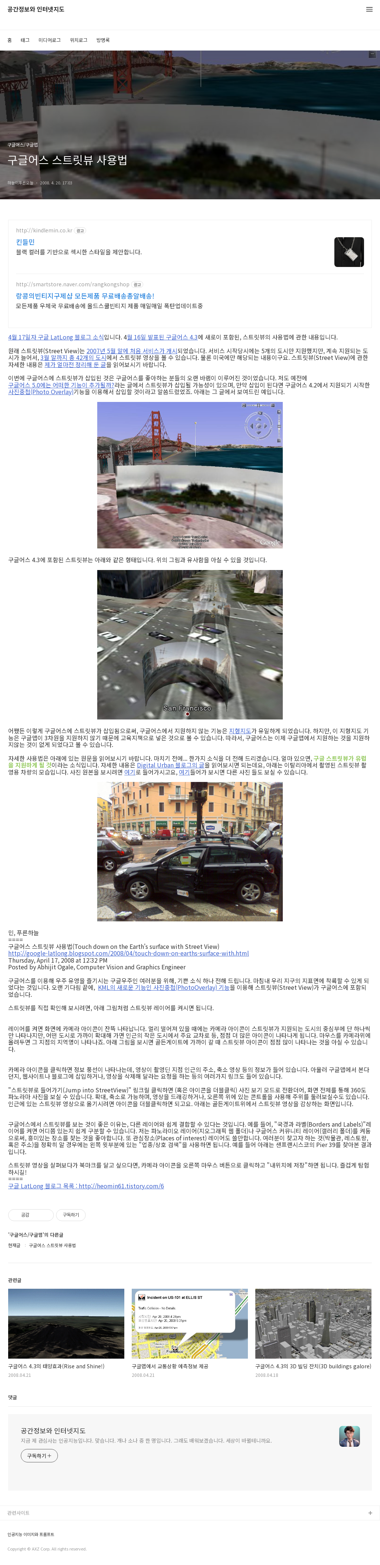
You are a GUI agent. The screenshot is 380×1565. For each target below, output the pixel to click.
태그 (25, 40)
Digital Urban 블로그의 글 (170, 764)
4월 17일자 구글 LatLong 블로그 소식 (56, 337)
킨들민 (25, 241)
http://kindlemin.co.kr (44, 230)
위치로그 (79, 40)
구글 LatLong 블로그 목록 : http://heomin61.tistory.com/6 (86, 1185)
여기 (129, 772)
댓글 (12, 1397)
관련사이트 (18, 1512)
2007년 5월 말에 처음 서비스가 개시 (131, 350)
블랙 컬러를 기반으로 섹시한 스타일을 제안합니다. (79, 251)
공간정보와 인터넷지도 (36, 9)
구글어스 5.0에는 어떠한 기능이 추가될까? (61, 384)
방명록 (103, 40)
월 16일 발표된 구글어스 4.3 (162, 337)
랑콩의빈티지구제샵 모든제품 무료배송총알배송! (85, 295)
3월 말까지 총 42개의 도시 (73, 357)
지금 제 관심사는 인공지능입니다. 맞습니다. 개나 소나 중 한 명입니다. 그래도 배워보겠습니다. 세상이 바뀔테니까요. (146, 1440)
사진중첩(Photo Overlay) (40, 391)
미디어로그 (50, 40)
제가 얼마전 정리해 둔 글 (75, 364)
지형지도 (240, 730)
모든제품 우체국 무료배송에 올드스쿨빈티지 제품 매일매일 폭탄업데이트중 (109, 305)
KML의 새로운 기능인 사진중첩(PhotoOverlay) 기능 (164, 987)
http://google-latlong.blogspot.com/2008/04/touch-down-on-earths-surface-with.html (128, 953)
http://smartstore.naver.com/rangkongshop (73, 284)
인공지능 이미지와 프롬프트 (30, 1534)
